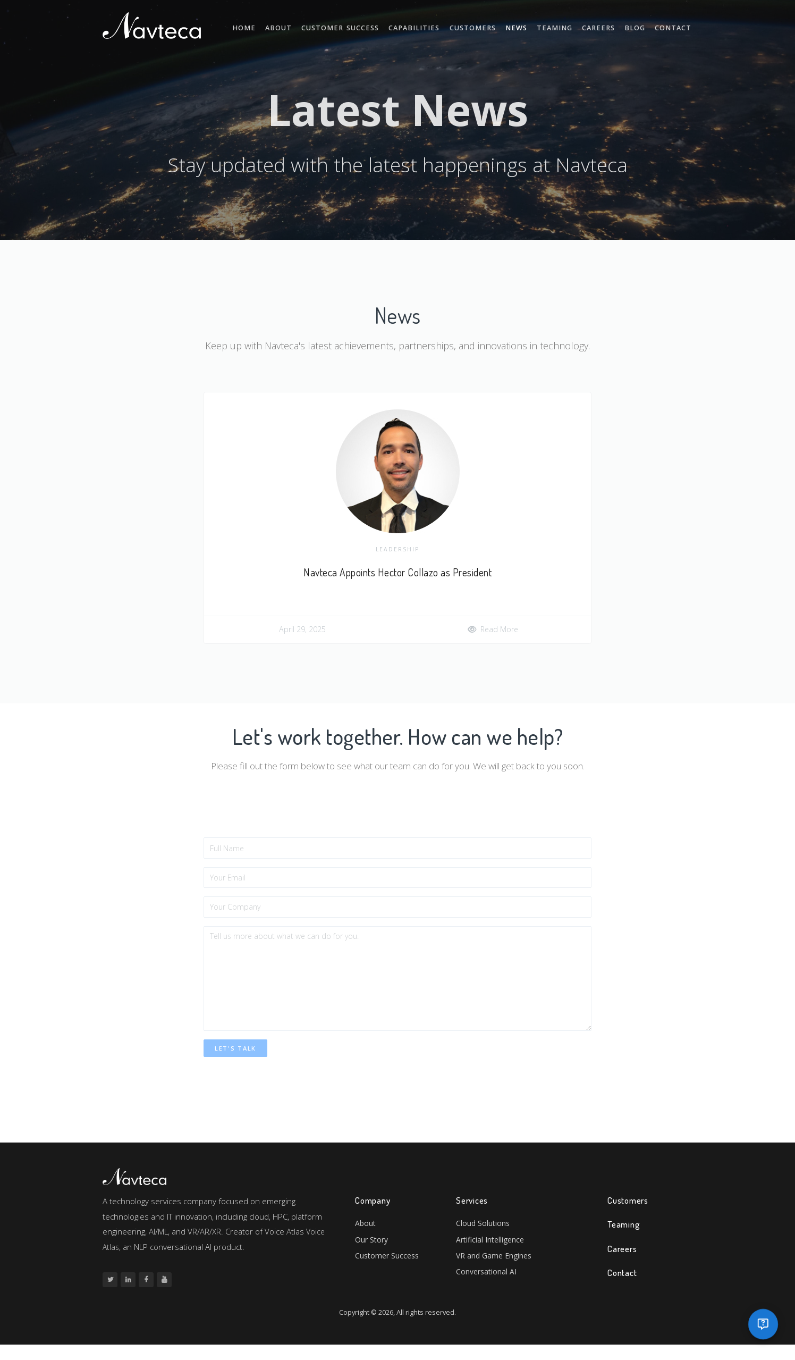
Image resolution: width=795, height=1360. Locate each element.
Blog (640, 25)
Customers (491, 25)
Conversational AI (488, 1291)
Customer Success (371, 25)
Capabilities (438, 25)
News (531, 25)
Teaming (566, 25)
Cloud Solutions (483, 1239)
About (313, 25)
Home (282, 25)
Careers (606, 25)
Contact (675, 25)
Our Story (373, 1256)
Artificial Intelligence (492, 1256)
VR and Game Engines (496, 1274)
